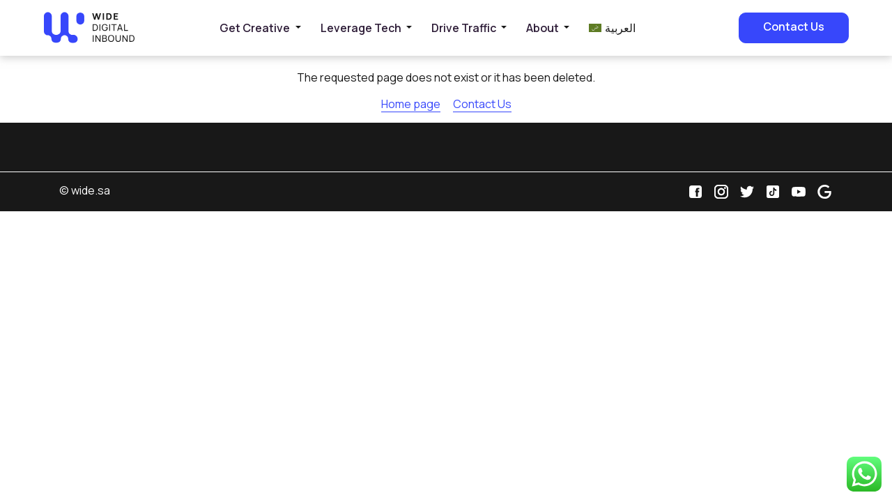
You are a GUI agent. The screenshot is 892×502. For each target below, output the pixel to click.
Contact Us (793, 26)
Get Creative (255, 28)
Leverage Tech (361, 28)
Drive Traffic (463, 28)
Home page (410, 104)
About (542, 28)
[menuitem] (612, 28)
